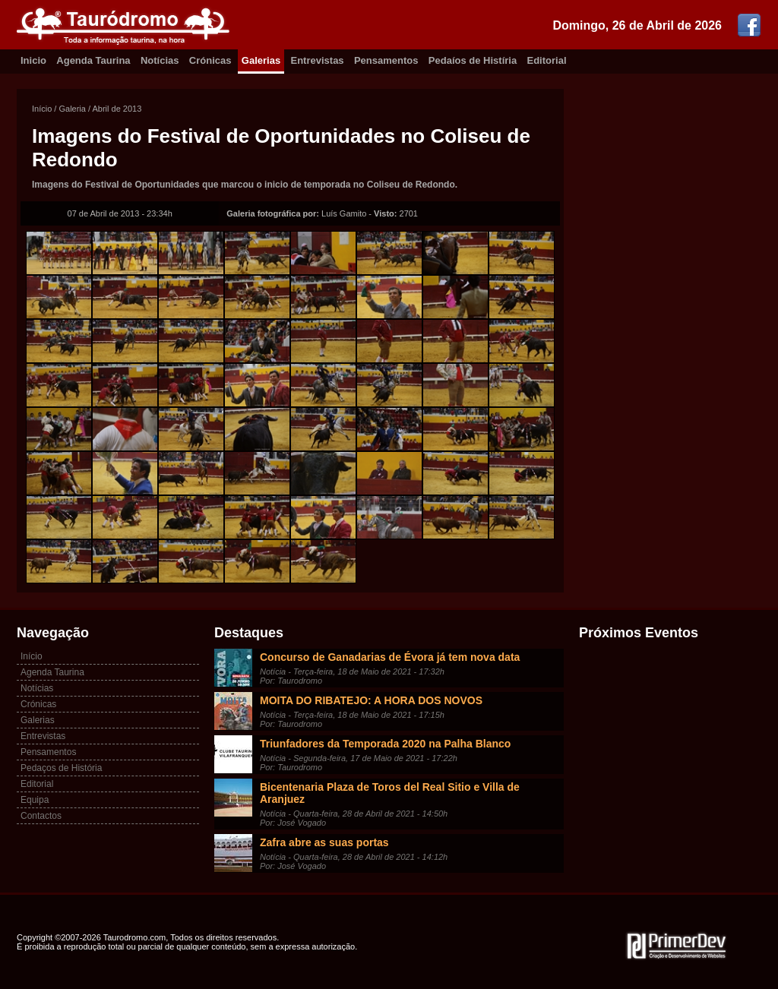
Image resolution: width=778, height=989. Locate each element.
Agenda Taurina (93, 60)
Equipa (35, 800)
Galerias (261, 60)
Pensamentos (386, 60)
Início (42, 108)
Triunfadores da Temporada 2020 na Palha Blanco (385, 744)
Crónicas (210, 60)
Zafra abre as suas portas (324, 842)
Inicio (33, 60)
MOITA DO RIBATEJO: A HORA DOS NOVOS (371, 700)
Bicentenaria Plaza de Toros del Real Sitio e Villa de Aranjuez (390, 793)
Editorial (547, 60)
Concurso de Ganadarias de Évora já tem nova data (390, 657)
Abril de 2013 (117, 108)
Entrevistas (317, 60)
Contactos (41, 815)
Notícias (160, 60)
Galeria (72, 108)
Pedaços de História (61, 768)
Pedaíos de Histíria (473, 60)
